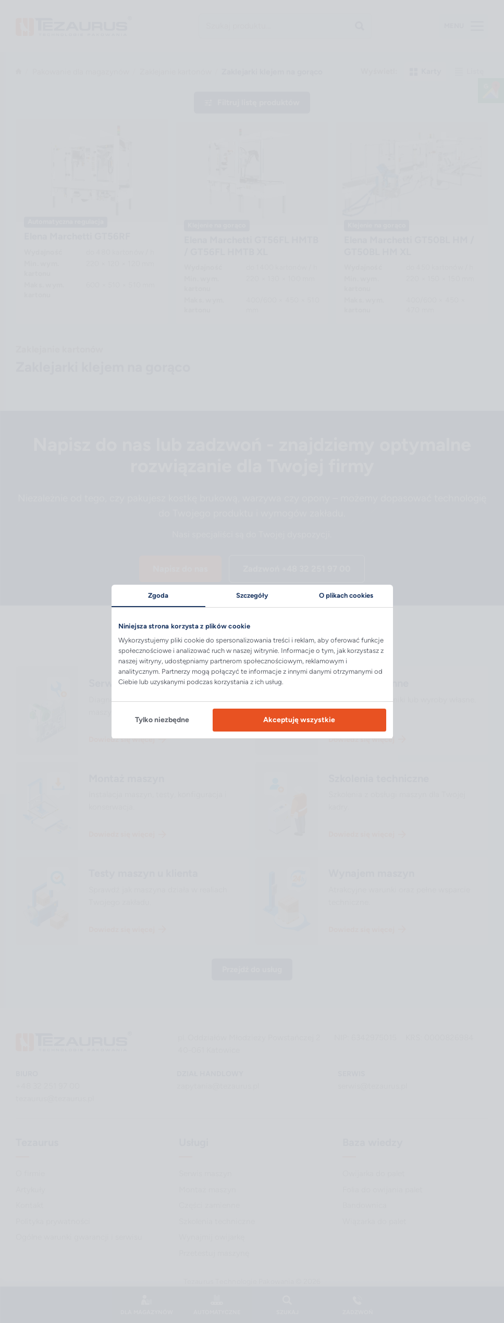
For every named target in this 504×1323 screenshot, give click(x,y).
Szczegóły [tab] (252, 595)
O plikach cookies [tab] (346, 595)
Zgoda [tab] (158, 595)
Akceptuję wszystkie (299, 719)
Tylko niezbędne (162, 719)
